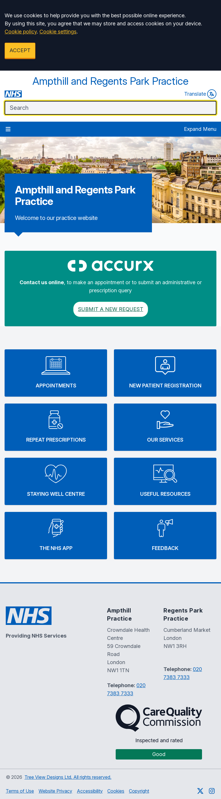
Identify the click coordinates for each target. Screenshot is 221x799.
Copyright (139, 791)
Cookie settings (58, 32)
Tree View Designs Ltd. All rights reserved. (67, 777)
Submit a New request (110, 309)
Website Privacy (55, 791)
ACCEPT (20, 50)
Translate (200, 94)
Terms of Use (20, 791)
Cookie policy (21, 32)
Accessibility (90, 791)
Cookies (115, 791)
